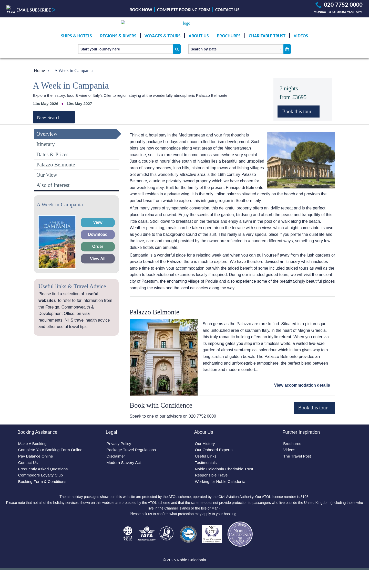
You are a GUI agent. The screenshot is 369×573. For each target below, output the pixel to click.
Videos (301, 41)
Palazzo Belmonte (55, 164)
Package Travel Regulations (132, 450)
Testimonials (206, 463)
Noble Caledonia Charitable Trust (225, 470)
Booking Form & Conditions (43, 483)
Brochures (229, 41)
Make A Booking (33, 444)
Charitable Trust (267, 41)
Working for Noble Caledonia (221, 483)
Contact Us (227, 10)
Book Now (141, 10)
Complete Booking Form (183, 10)
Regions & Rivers (118, 41)
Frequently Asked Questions (43, 470)
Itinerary (45, 144)
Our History (205, 444)
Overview (46, 134)
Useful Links (206, 457)
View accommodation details (302, 385)
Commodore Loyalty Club (41, 476)
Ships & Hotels (76, 41)
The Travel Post (297, 457)
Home (39, 70)
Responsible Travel (212, 476)
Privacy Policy (119, 444)
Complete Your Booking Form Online (51, 450)
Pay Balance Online (36, 457)
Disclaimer (116, 457)
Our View (46, 175)
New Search (48, 117)
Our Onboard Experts (214, 450)
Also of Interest (52, 185)
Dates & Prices (52, 154)
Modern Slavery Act (124, 463)
